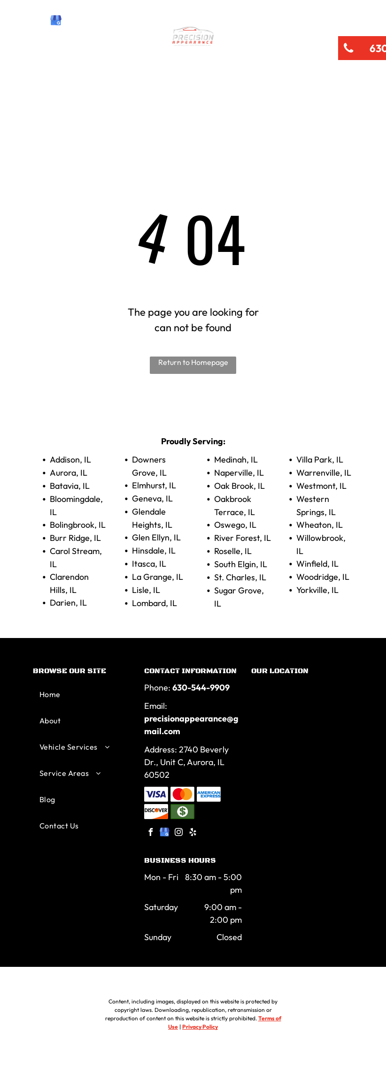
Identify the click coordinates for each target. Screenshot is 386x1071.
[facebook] (40, 21)
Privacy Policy (200, 1026)
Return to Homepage (193, 362)
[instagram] (72, 21)
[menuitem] (68, 81)
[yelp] (88, 21)
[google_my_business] (56, 21)
